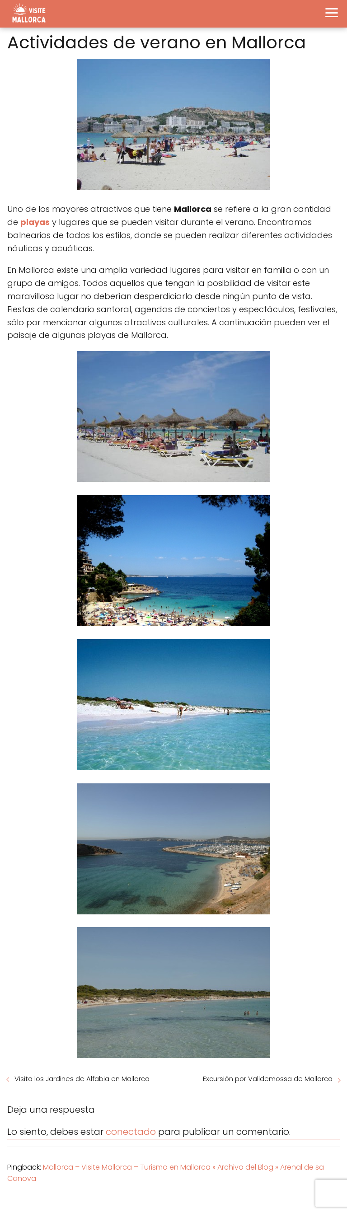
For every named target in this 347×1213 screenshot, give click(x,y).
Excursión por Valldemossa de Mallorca (268, 1078)
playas (35, 222)
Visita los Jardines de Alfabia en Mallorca (82, 1078)
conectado (131, 1131)
